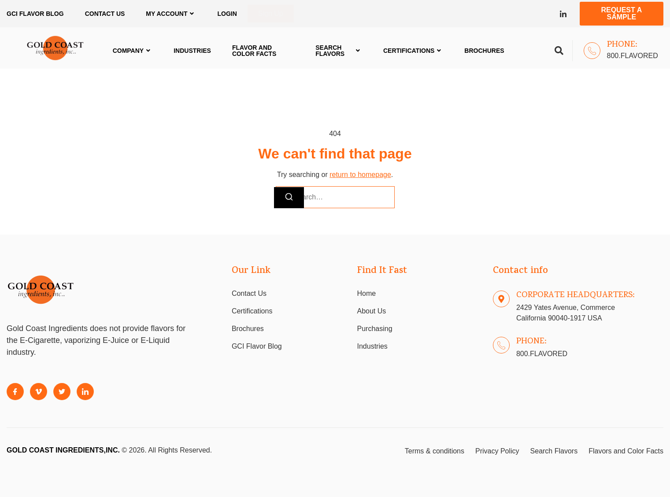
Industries (192, 50)
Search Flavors (338, 50)
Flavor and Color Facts (254, 50)
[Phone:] (592, 50)
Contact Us (105, 13)
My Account (171, 13)
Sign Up (270, 13)
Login (227, 13)
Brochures (484, 50)
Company (133, 50)
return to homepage (360, 174)
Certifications (413, 50)
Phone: (622, 45)
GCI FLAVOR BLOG (35, 13)
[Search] (289, 197)
